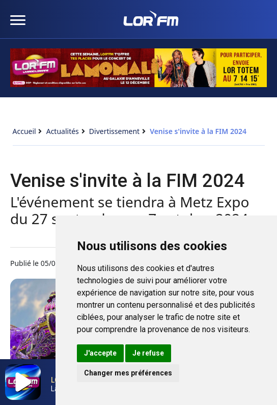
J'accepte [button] (100, 353)
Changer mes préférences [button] (128, 373)
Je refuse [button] (148, 353)
